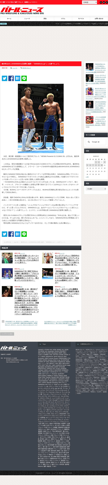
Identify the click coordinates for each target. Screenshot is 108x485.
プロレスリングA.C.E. (62, 412)
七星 (39, 423)
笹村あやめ (46, 456)
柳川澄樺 (56, 447)
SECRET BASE (64, 377)
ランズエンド (54, 421)
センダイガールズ (48, 402)
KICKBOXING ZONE (51, 367)
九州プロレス (50, 425)
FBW (46, 358)
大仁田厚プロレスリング (50, 433)
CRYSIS (55, 354)
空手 (41, 456)
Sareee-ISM (55, 377)
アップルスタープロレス (53, 392)
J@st (60, 363)
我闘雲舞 (103, 378)
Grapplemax (61, 361)
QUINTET (61, 374)
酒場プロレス (55, 462)
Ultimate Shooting (52, 382)
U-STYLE (61, 381)
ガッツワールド (101, 357)
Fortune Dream (53, 358)
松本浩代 (65, 445)
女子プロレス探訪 (45, 437)
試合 (45, 18)
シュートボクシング (58, 398)
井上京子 (58, 425)
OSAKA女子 (46, 372)
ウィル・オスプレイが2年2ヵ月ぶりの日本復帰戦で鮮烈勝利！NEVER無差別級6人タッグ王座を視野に (96, 79)
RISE (65, 375)
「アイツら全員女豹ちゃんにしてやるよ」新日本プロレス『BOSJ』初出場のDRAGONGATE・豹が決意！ (96, 121)
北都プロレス (47, 431)
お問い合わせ (99, 18)
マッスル (56, 417)
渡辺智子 (44, 451)
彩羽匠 (42, 439)
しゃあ (46, 386)
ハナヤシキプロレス (49, 408)
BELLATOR (42, 353)
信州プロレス (93, 382)
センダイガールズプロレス (94, 374)
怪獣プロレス (55, 439)
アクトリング (50, 390)
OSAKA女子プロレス (57, 372)
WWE (86, 382)
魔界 (45, 466)
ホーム (9, 18)
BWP (60, 353)
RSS (101, 2)
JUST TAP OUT (46, 365)
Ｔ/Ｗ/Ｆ (54, 466)
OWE (40, 374)
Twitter (104, 2)
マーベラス (43, 419)
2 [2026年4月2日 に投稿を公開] (98, 162)
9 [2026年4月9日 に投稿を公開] (98, 165)
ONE (39, 372)
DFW (55, 356)
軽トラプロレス (55, 460)
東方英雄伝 (58, 445)
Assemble (50, 351)
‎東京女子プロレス (80, 380)
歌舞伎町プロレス (53, 449)
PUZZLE (54, 374)
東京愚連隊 (51, 445)
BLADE (48, 353)
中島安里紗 (56, 423)
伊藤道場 (61, 427)
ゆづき (60, 388)
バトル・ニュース (51, 473)
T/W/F (67, 379)
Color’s (40, 354)
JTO (39, 365)
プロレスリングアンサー (59, 415)
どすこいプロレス (54, 386)
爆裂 (58, 451)
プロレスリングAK (44, 414)
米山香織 (53, 456)
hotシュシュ (42, 363)
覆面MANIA (54, 458)
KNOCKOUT (42, 368)
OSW (66, 372)
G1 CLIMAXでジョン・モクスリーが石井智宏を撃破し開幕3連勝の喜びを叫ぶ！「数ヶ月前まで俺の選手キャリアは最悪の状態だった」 (60, 323)
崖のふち (63, 437)
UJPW (44, 382)
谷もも (60, 458)
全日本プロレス (90, 349)
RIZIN (78, 393)
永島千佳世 (62, 449)
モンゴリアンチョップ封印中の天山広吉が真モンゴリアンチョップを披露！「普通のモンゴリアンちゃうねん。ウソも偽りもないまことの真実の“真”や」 (67, 260)
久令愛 (43, 425)
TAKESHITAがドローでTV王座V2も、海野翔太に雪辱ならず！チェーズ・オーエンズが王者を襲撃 (96, 68)
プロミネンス (50, 412)
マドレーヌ (62, 417)
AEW (54, 349)
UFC (39, 382)
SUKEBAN (53, 379)
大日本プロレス (103, 351)
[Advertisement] (54, 44)
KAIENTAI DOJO (61, 365)
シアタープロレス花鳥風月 (99, 369)
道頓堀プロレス (98, 367)
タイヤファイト (59, 402)
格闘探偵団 (62, 447)
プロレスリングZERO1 (87, 356)
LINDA (46, 370)
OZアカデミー (46, 374)
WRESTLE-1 (88, 367)
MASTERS (57, 370)
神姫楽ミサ (52, 454)
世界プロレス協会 (47, 423)
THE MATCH (53, 381)
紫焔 (58, 456)
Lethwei (40, 370)
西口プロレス (45, 458)
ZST (89, 390)
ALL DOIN (65, 349)
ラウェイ (47, 421)
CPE (50, 354)
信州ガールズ (42, 429)
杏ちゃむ (44, 445)
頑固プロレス (87, 359)
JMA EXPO (66, 363)
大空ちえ (47, 435)
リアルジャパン (64, 421)
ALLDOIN (41, 351)
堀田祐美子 (58, 431)
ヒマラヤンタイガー (56, 410)
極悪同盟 (44, 449)
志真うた (47, 439)
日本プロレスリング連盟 (52, 443)
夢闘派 (40, 433)
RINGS (61, 375)
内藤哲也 (66, 429)
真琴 (67, 453)
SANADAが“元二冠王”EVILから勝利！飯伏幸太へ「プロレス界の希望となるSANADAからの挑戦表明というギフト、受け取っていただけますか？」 (27, 275)
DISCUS (60, 356)
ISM (56, 363)
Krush (58, 368)
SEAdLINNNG (79, 382)
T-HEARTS (61, 379)
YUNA (56, 384)
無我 (48, 451)
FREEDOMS (63, 358)
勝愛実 (40, 431)
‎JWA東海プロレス (100, 385)
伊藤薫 (55, 427)
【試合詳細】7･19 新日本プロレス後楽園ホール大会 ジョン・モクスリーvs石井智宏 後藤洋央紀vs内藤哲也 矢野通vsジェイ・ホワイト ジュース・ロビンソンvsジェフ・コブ (21, 323)
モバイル (81, 18)
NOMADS (65, 370)
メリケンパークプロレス (55, 419)
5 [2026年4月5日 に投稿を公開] (87, 165)
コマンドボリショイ (53, 396)
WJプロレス (49, 384)
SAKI (43, 377)
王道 (61, 451)
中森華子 (64, 423)
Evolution (41, 358)
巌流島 (105, 391)
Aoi (46, 351)
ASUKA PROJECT (60, 351)
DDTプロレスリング (82, 352)
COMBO (46, 354)
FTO (68, 358)
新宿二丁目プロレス (49, 441)
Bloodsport (54, 353)
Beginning (96, 377)
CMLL (65, 353)
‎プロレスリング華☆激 (87, 385)
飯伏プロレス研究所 (58, 464)
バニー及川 (46, 410)
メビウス (95, 359)
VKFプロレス (62, 382)
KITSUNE (62, 367)
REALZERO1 (42, 375)
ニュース (27, 18)
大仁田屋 (62, 433)
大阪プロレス (54, 435)
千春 (53, 431)
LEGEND (63, 368)
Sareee (48, 377)
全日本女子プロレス (57, 429)
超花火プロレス (45, 460)
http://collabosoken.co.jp (12, 362)
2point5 (40, 349)
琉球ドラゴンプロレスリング (83, 370)
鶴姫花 (49, 466)
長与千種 (62, 462)
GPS (47, 361)
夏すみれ (66, 431)
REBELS (50, 375)
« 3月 (87, 177)
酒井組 (48, 462)
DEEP (43, 356)
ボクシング (49, 417)
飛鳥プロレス (47, 464)
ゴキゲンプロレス (45, 398)
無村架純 (53, 451)
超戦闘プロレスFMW (98, 370)
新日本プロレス (26, 68)
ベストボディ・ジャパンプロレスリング (86, 351)
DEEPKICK (49, 356)
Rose (40, 377)
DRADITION (79, 359)
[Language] (89, 2)
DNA (65, 356)
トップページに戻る (7, 334)
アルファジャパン (56, 394)
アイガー (65, 388)
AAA (50, 349)
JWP (53, 365)
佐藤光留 (67, 427)
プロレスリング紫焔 (96, 364)
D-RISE (61, 354)
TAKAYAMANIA (43, 381)
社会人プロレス (43, 454)
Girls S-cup (56, 360)
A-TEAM (46, 349)
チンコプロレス (52, 406)
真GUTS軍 (62, 453)
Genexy (50, 360)
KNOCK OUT (51, 368)
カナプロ (44, 396)
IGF (47, 363)
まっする (51, 388)
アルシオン (46, 394)
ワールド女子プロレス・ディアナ (90, 378)
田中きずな (54, 453)
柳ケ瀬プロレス (48, 447)
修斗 (48, 429)
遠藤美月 (43, 462)
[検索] (95, 142)
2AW (83, 354)
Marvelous (101, 380)
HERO (68, 361)
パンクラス (102, 382)
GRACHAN (53, 361)
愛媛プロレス (64, 439)
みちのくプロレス (101, 349)
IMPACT (52, 363)
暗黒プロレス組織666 (92, 354)
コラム (63, 18)
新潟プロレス (99, 387)
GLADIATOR (65, 360)
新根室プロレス (61, 441)
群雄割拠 (63, 456)
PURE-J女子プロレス (96, 372)
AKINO (59, 349)
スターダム (89, 377)
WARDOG (41, 384)
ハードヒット (60, 408)
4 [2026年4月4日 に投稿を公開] (104, 162)
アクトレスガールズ (61, 390)
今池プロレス (48, 427)
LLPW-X (51, 370)
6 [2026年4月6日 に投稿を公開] (90, 165)
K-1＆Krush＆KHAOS (83, 391)
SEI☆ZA (41, 379)
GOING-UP (41, 361)
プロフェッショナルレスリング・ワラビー (93, 362)
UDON (66, 381)
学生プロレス (56, 437)
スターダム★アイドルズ (56, 400)
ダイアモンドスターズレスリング (53, 404)
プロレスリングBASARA (58, 414)
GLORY (99, 391)
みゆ (56, 388)
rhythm (56, 375)
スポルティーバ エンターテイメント (89, 365)
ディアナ (60, 406)
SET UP (47, 379)
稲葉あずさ (59, 454)
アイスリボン (101, 375)
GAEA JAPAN (42, 360)
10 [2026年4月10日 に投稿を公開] (101, 165)
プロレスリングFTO (88, 387)
